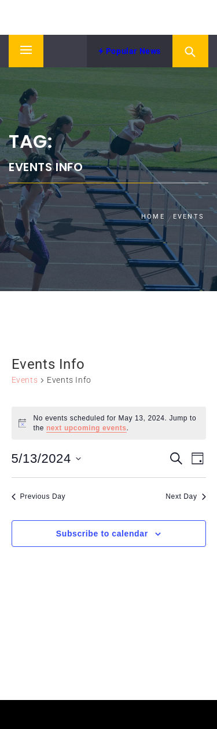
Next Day (185, 496)
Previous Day (39, 496)
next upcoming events (86, 428)
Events (25, 380)
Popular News (129, 51)
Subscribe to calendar (102, 533)
